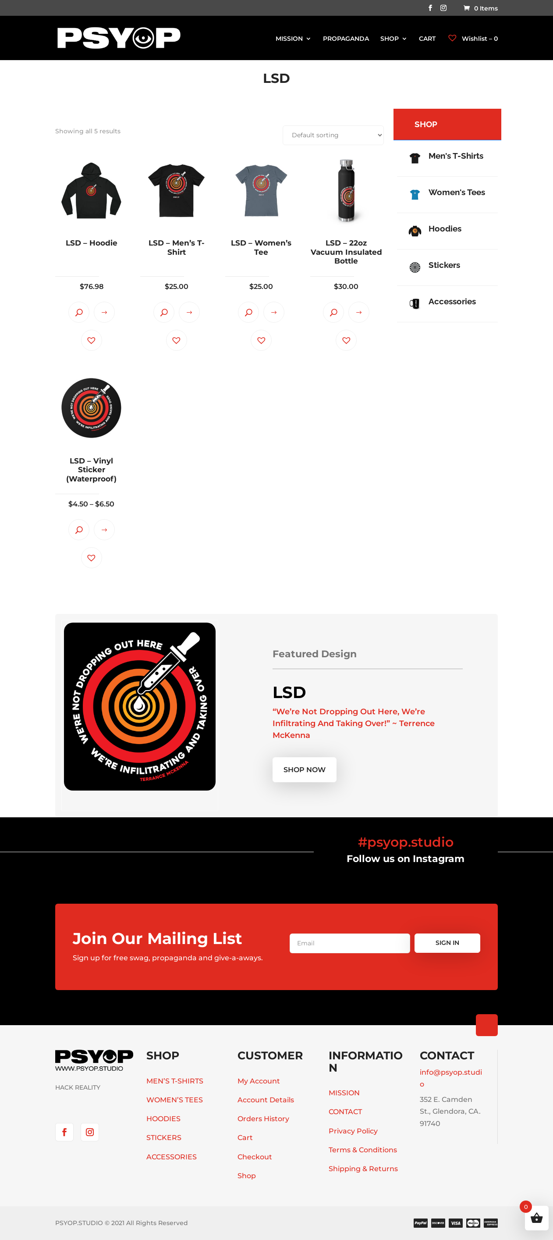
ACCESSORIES (171, 1157)
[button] (91, 340)
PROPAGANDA (346, 39)
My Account (259, 1081)
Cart (245, 1137)
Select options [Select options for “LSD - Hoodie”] (104, 312)
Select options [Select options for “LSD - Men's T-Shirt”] (189, 312)
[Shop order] (333, 135)
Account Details (266, 1100)
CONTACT (345, 1112)
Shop (247, 1176)
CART (427, 39)
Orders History (263, 1119)
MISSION (289, 39)
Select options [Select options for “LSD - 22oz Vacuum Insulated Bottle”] (358, 312)
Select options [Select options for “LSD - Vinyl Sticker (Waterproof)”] (104, 529)
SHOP (389, 39)
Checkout (255, 1157)
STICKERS (163, 1137)
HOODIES (163, 1119)
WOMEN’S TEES (174, 1100)
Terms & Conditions (363, 1150)
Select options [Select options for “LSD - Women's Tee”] (273, 312)
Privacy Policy (353, 1131)
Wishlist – (472, 39)
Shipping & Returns (363, 1169)
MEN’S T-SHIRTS (174, 1081)
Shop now (305, 770)
